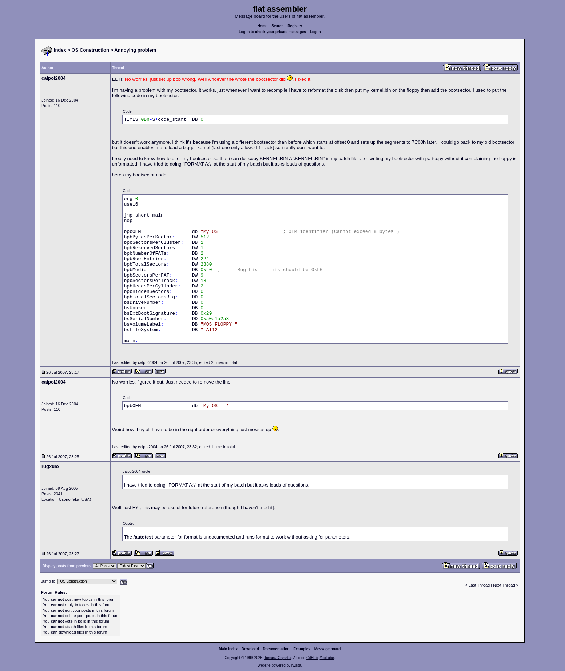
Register (294, 26)
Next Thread (504, 585)
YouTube (326, 658)
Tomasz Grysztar (277, 658)
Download (250, 649)
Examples (301, 649)
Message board (327, 649)
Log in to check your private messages (272, 32)
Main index (228, 649)
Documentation (276, 649)
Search (277, 26)
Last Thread (479, 585)
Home (263, 26)
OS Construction (90, 50)
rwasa (296, 665)
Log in (315, 32)
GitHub (312, 658)
